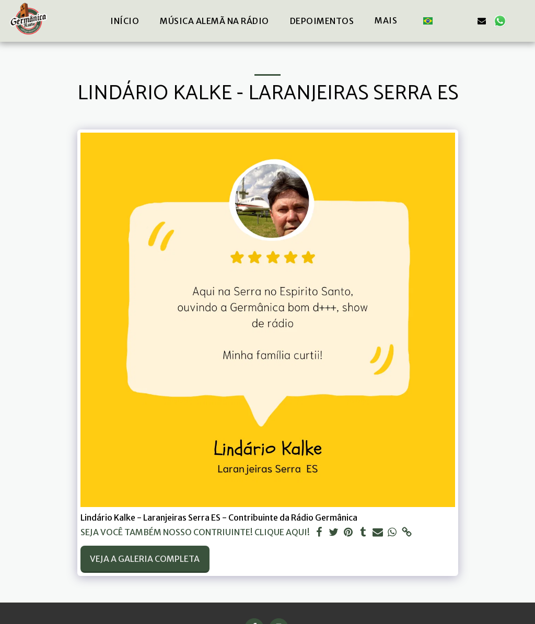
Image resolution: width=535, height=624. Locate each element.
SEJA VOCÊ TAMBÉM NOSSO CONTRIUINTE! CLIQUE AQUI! (195, 532)
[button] (446, 20)
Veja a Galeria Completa (145, 559)
